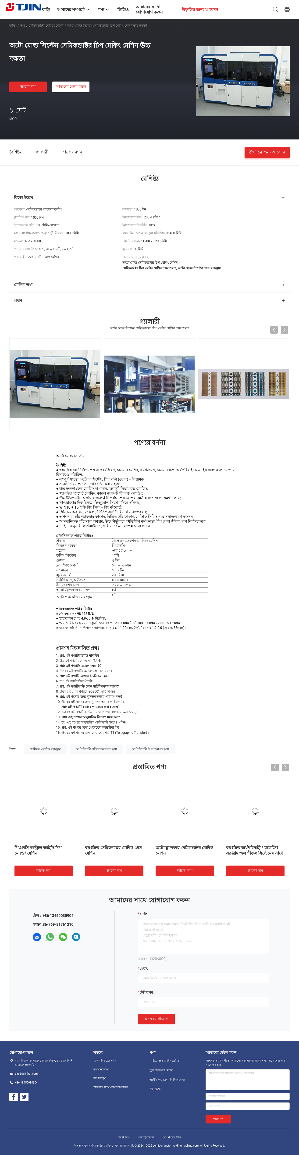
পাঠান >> (218, 1118)
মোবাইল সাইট (146, 1137)
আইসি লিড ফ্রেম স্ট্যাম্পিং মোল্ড (167, 1079)
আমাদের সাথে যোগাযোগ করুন (110, 1087)
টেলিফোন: (147, 992)
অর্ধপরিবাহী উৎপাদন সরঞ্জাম (150, 749)
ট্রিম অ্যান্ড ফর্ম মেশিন (161, 1070)
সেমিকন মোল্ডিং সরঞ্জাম (45, 749)
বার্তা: (143, 914)
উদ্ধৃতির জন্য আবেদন (267, 151)
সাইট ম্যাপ (123, 1137)
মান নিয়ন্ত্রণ (99, 1078)
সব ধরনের (155, 1088)
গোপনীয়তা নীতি (172, 1137)
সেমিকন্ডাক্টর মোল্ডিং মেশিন (46, 25)
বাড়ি (12, 25)
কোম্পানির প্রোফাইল (104, 1060)
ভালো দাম (28, 86)
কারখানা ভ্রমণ (101, 1069)
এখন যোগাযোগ (156, 1018)
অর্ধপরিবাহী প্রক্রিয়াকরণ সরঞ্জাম (96, 749)
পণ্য (22, 25)
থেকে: (144, 968)
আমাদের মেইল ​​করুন (71, 86)
